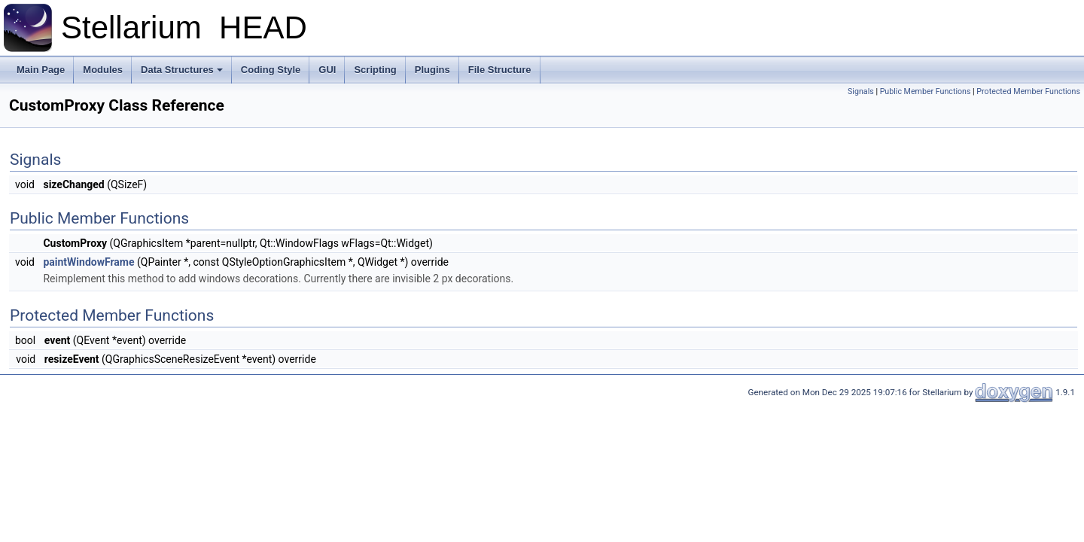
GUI (327, 69)
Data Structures (182, 69)
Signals (861, 91)
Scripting (375, 69)
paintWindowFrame (88, 262)
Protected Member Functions (1028, 91)
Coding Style (270, 69)
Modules (103, 69)
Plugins (432, 69)
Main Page (41, 69)
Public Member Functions (925, 91)
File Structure (499, 69)
